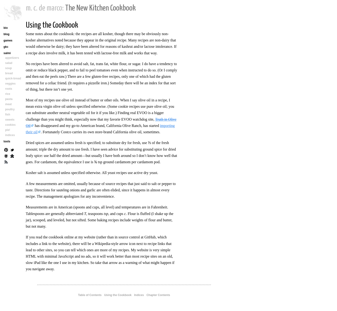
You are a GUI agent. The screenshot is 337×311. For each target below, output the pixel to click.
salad (8, 63)
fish (7, 114)
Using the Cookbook (118, 295)
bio (6, 28)
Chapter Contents (158, 295)
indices (10, 135)
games (8, 40)
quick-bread (13, 78)
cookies (10, 124)
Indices (139, 295)
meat (8, 104)
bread (9, 73)
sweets (10, 119)
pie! (7, 130)
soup (8, 68)
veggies (10, 83)
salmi (7, 53)
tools (7, 141)
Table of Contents (89, 295)
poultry (10, 109)
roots (8, 88)
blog (6, 34)
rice (7, 94)
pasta (8, 99)
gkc (6, 46)
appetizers (12, 57)
